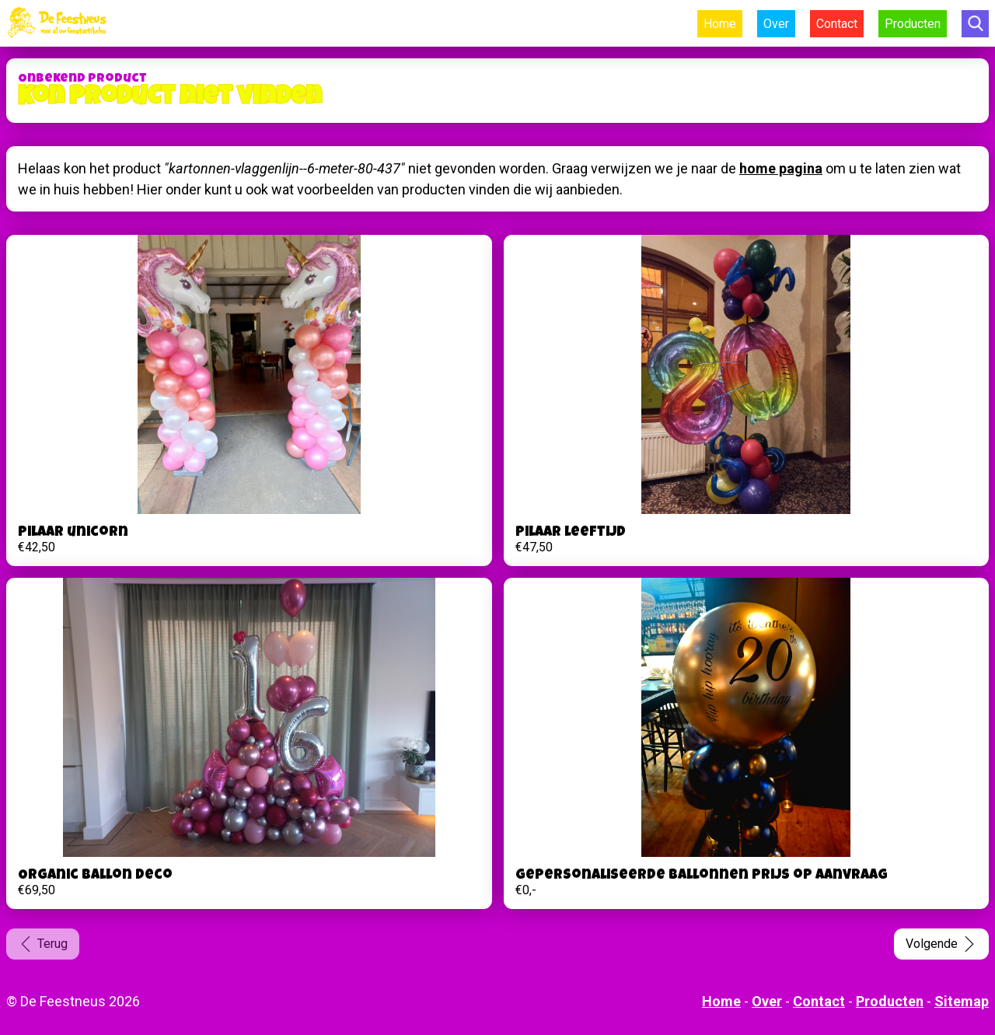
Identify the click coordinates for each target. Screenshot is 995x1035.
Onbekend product (82, 79)
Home (719, 23)
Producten (913, 23)
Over (776, 23)
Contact (836, 23)
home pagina (780, 168)
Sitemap (961, 1001)
